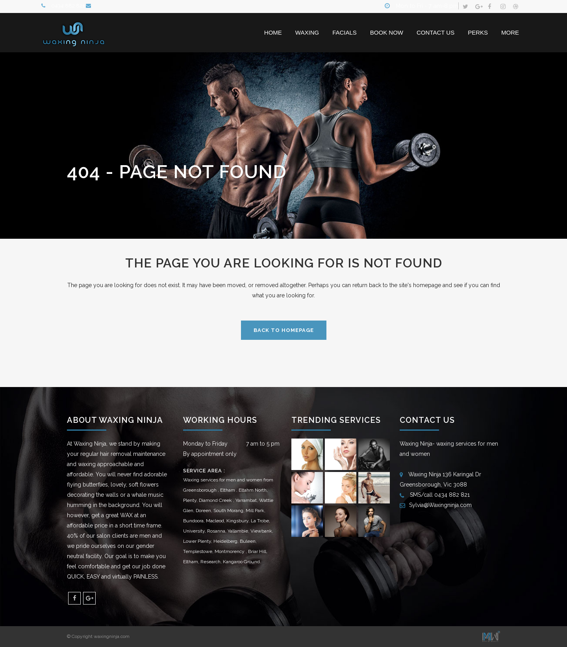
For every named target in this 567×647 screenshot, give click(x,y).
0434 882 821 (68, 6)
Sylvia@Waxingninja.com (440, 504)
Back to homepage (284, 330)
